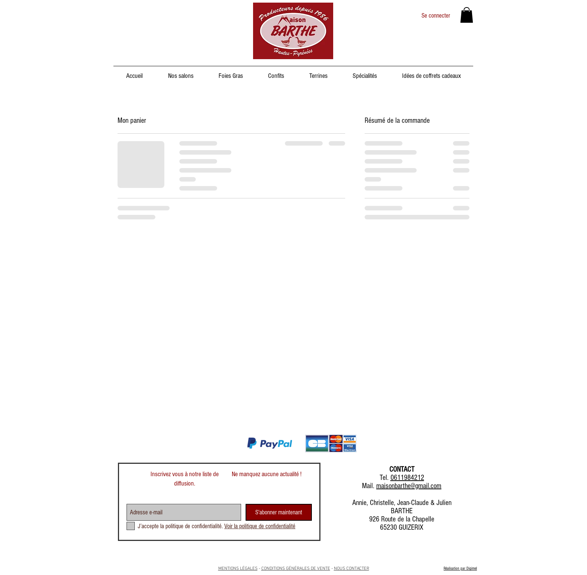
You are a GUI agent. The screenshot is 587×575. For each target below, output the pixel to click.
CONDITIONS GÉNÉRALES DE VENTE (295, 568)
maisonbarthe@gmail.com (408, 486)
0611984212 (407, 478)
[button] (466, 15)
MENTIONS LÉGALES (238, 568)
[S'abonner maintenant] (279, 512)
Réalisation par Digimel (460, 568)
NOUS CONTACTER (351, 568)
